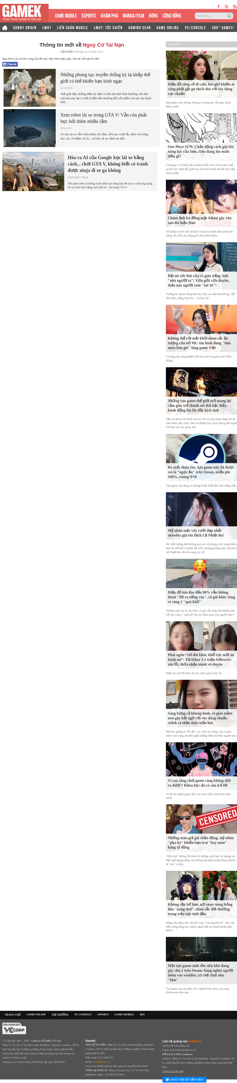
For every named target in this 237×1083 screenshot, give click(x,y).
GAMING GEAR (139, 27)
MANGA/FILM (133, 15)
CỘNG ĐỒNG (172, 15)
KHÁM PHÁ (109, 15)
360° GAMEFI (223, 27)
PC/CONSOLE (195, 27)
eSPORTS (89, 15)
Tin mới (173, 44)
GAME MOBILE (66, 15)
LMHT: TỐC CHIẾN (108, 27)
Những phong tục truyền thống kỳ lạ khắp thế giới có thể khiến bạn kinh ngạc (105, 78)
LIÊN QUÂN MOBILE (72, 27)
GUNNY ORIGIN (25, 27)
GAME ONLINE (168, 27)
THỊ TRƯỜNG (59, 1014)
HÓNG (153, 15)
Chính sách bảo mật (172, 1071)
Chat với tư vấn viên (184, 1080)
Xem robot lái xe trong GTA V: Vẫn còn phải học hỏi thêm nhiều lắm (103, 118)
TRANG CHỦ (13, 1014)
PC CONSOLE (83, 1014)
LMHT (46, 27)
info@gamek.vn (101, 1061)
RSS (142, 1014)
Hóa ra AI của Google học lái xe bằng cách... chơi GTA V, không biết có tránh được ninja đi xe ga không (108, 164)
